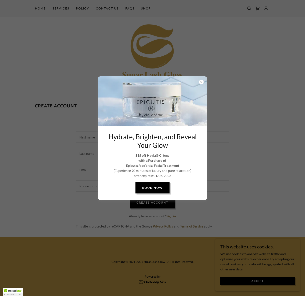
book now (152, 187)
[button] (13, 292)
